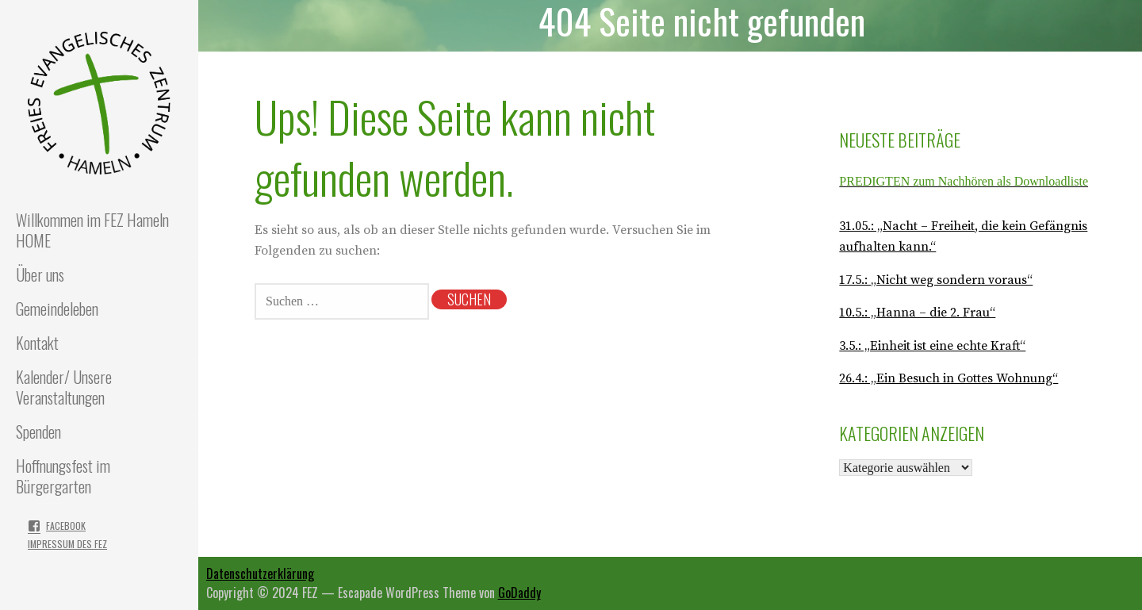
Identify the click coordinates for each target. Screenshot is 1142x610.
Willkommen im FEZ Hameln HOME (92, 230)
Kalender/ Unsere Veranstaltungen (64, 387)
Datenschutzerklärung (260, 573)
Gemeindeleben (57, 308)
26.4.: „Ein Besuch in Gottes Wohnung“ (948, 378)
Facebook (66, 525)
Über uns (40, 274)
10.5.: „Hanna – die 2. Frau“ (917, 312)
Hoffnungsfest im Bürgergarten (63, 476)
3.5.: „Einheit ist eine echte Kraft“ (932, 346)
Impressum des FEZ (67, 544)
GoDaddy (519, 592)
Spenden (38, 431)
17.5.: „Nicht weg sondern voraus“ (936, 280)
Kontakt (37, 343)
